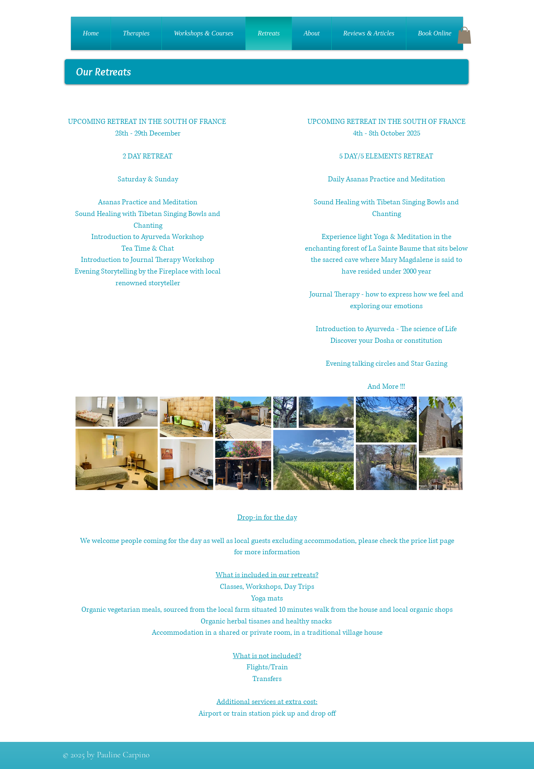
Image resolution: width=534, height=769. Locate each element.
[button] (464, 35)
